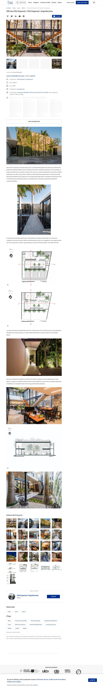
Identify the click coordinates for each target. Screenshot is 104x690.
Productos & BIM (45, 2)
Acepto (92, 680)
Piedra (23, 612)
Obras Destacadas (35, 621)
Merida (17, 628)
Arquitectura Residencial (50, 621)
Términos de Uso (42, 679)
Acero (16, 612)
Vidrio (9, 612)
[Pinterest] (23, 16)
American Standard (23, 92)
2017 (14, 86)
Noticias (54, 2)
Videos (60, 2)
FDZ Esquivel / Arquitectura (25, 79)
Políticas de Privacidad (57, 679)
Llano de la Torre (39, 92)
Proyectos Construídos (21, 621)
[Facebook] (7, 16)
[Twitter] (11, 16)
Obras (30, 2)
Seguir (53, 596)
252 (14, 83)
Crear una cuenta (82, 2)
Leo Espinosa (20, 89)
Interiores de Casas (51, 624)
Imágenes (36, 2)
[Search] (23, 2)
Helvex (31, 92)
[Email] (19, 16)
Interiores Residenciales (36, 624)
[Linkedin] (15, 16)
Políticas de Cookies (14, 682)
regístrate (35, 685)
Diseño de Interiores (20, 624)
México (33, 76)
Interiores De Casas (17, 76)
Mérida (9, 628)
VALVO (46, 92)
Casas (8, 76)
